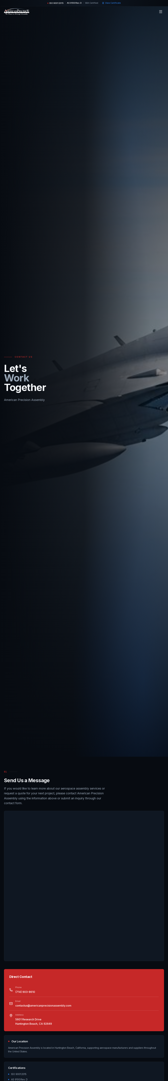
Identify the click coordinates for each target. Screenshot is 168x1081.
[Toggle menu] (160, 11)
